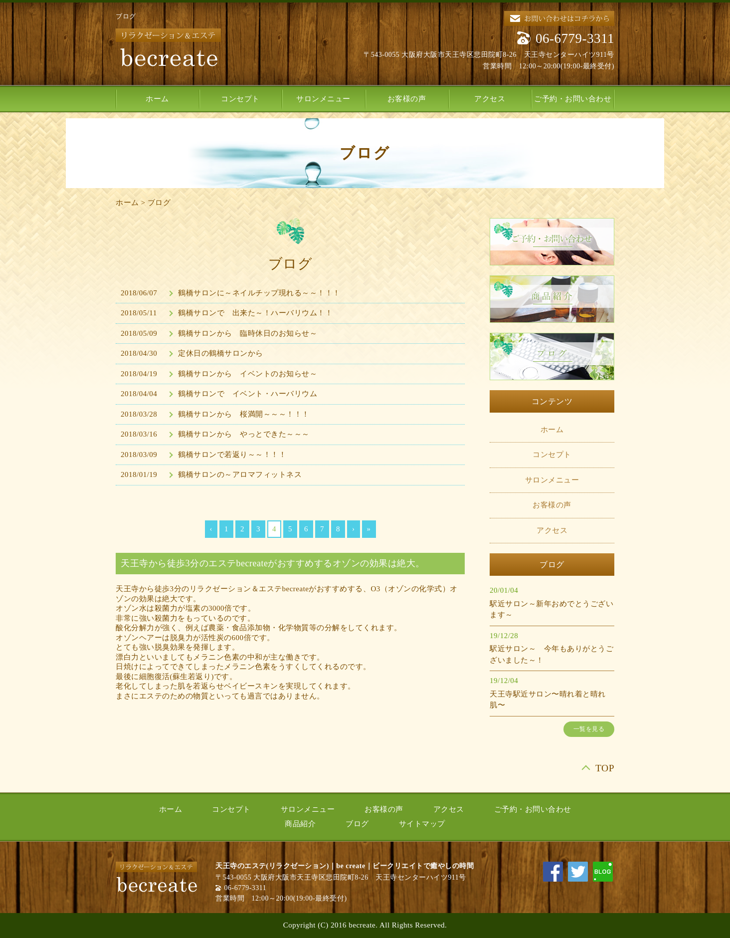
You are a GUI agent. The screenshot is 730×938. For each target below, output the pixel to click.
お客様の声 (406, 99)
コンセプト (240, 99)
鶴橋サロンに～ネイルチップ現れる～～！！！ (259, 293)
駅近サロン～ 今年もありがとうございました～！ (551, 654)
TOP (604, 768)
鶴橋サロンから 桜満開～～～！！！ (244, 414)
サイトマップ (422, 824)
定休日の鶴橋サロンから (220, 353)
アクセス (489, 99)
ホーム (157, 99)
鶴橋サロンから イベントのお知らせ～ (247, 374)
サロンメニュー (323, 99)
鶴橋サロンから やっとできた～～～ (244, 434)
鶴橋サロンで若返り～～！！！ (232, 455)
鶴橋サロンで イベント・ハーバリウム (247, 394)
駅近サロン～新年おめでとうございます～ (551, 609)
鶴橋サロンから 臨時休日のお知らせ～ (247, 333)
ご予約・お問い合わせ (572, 99)
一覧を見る (588, 728)
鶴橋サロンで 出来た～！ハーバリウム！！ (255, 313)
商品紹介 (300, 824)
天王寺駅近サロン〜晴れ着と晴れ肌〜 (548, 699)
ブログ (159, 203)
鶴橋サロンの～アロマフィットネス (240, 474)
